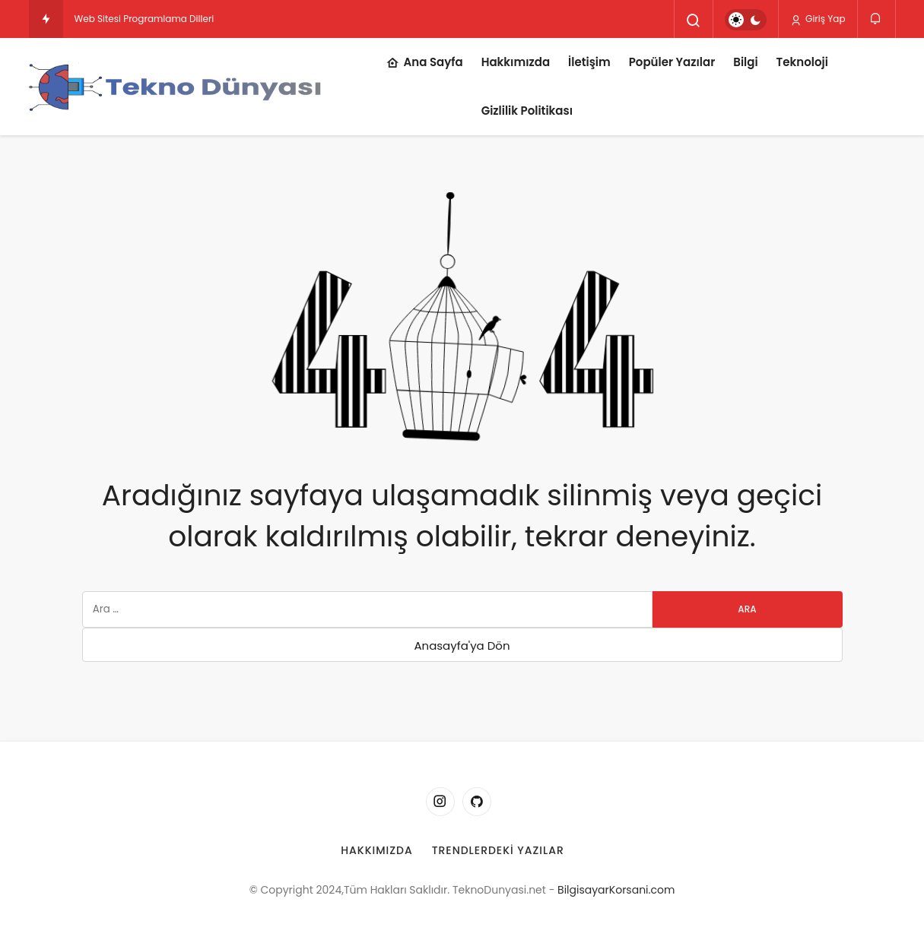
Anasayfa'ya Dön (462, 645)
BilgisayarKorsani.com (616, 889)
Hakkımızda (515, 62)
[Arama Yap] (694, 20)
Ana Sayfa (424, 63)
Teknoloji (802, 62)
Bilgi (745, 62)
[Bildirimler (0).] (876, 18)
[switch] (746, 19)
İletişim (589, 62)
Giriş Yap (818, 19)
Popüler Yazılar (672, 62)
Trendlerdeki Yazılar (498, 850)
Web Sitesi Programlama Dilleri (144, 18)
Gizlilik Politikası (527, 111)
